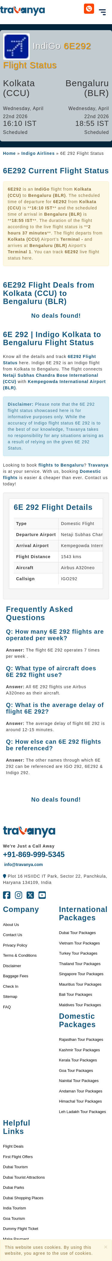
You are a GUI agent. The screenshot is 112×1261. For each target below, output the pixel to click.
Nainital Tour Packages (79, 1080)
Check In (10, 986)
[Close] (106, 1247)
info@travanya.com (23, 864)
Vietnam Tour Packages (79, 943)
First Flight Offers (18, 1156)
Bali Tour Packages (75, 994)
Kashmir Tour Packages (79, 1050)
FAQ (7, 1007)
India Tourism (14, 1208)
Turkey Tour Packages (78, 953)
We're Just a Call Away (29, 846)
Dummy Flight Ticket (20, 1228)
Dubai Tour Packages (77, 932)
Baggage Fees (15, 976)
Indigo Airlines (38, 153)
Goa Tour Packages (76, 1070)
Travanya (98, 465)
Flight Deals (13, 1146)
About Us (11, 924)
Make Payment (16, 1239)
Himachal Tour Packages (80, 1101)
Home (9, 153)
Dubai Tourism (15, 1167)
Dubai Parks (13, 1187)
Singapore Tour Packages (81, 974)
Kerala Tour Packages (78, 1060)
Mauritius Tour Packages (80, 984)
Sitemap (10, 996)
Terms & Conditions (20, 955)
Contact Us (12, 935)
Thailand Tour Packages (80, 963)
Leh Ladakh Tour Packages (82, 1111)
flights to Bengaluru (61, 465)
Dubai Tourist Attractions (24, 1177)
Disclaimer (12, 966)
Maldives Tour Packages (80, 1005)
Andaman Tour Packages (80, 1091)
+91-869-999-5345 (34, 854)
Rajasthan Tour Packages (81, 1039)
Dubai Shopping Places (23, 1198)
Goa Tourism (14, 1218)
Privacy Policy (15, 945)
